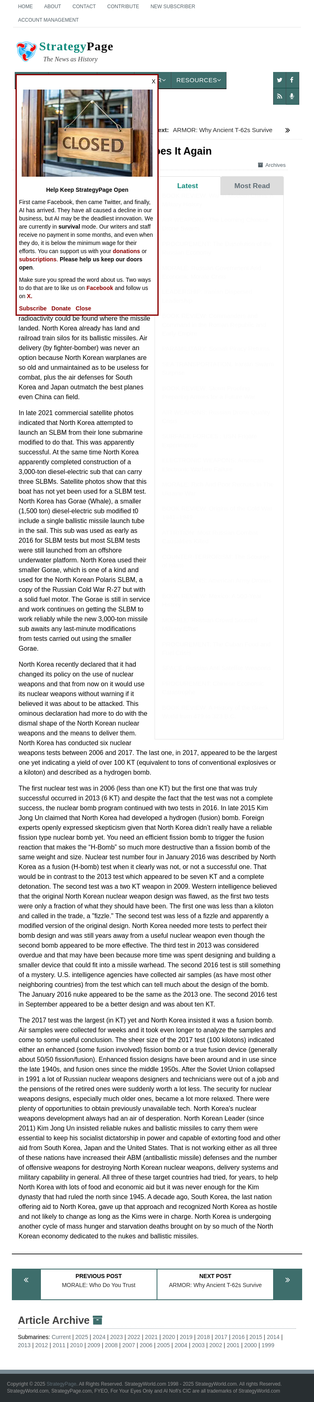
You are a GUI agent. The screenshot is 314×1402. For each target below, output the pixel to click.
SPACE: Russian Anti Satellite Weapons (216, 675)
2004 (181, 1345)
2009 (93, 1345)
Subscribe (33, 308)
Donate (61, 308)
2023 (116, 1337)
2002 (215, 1345)
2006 (146, 1345)
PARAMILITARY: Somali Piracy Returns (215, 356)
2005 (163, 1345)
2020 (168, 1337)
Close (83, 308)
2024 (99, 1337)
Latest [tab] (187, 186)
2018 (203, 1337)
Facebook (99, 288)
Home (25, 6)
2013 (24, 1345)
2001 (233, 1345)
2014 (273, 1337)
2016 (238, 1337)
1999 (268, 1345)
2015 (255, 1337)
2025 (81, 1337)
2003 (198, 1345)
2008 (111, 1345)
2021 (151, 1337)
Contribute (123, 6)
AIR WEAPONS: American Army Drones (216, 588)
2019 (186, 1337)
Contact (84, 6)
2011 (59, 1345)
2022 (134, 1337)
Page (64, 53)
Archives (272, 165)
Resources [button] (198, 79)
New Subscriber (172, 6)
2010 (76, 1345)
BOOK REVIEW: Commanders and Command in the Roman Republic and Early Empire (214, 332)
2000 (250, 1345)
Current (61, 1337)
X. (29, 296)
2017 (221, 1337)
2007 (128, 1345)
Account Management (48, 20)
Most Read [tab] (252, 186)
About (52, 6)
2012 (41, 1345)
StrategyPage (61, 1384)
